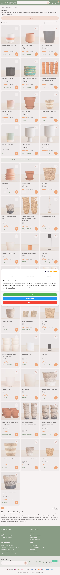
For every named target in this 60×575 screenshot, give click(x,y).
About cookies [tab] (30, 276)
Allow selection (30, 298)
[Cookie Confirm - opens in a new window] (51, 271)
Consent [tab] (11, 276)
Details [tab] (49, 276)
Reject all (30, 302)
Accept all (30, 294)
